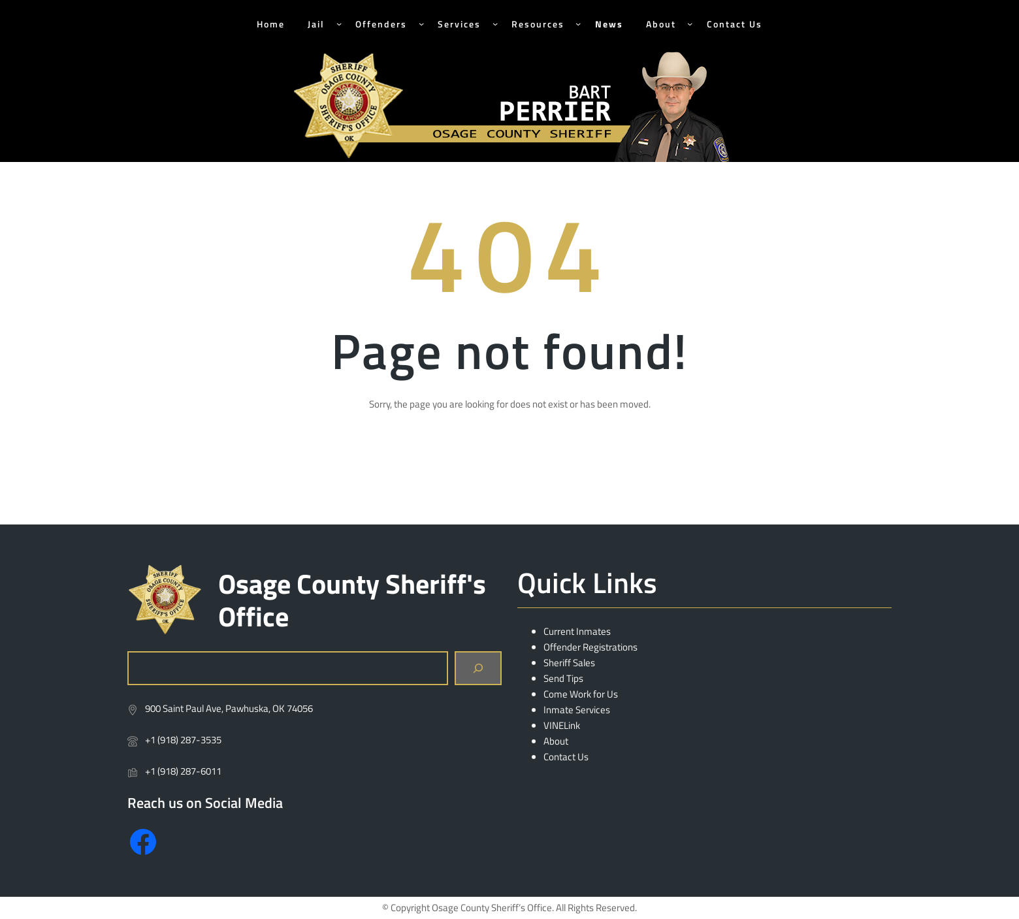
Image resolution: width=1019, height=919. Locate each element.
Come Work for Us (580, 693)
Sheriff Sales (569, 662)
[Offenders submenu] (421, 23)
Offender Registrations (590, 646)
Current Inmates (577, 631)
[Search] (478, 668)
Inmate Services (576, 709)
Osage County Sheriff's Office (352, 599)
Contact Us (566, 756)
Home (271, 24)
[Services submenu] (495, 23)
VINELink (561, 725)
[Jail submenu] (339, 23)
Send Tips (563, 678)
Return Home (510, 466)
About (555, 741)
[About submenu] (689, 23)
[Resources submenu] (578, 23)
